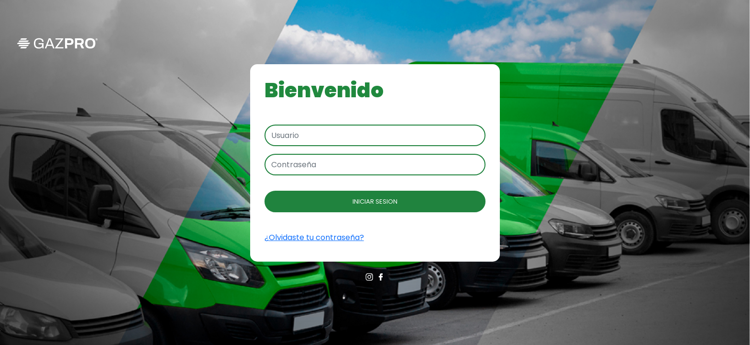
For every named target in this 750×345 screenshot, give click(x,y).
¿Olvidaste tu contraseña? (314, 237)
